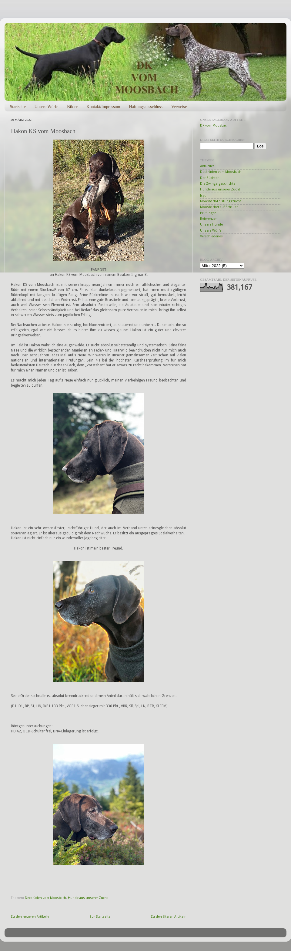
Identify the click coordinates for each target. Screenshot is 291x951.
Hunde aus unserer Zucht (88, 898)
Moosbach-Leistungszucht (220, 201)
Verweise (179, 106)
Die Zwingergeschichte (217, 184)
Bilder (72, 106)
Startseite (18, 106)
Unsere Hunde (211, 224)
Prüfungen (208, 213)
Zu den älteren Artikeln (168, 917)
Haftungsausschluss (145, 106)
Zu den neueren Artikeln (30, 917)
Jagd (203, 195)
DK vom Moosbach (214, 125)
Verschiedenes (211, 236)
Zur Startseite (99, 917)
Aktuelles (207, 166)
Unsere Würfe (47, 106)
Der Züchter (209, 178)
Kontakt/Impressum (103, 106)
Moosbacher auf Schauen (219, 207)
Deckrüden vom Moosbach (45, 898)
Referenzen (209, 219)
